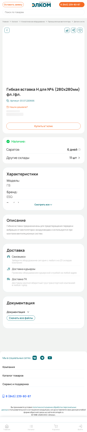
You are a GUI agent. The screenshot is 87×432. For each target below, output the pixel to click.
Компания (9, 367)
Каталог (15, 22)
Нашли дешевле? (17, 107)
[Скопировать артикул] (20, 100)
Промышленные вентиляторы (59, 22)
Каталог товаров (13, 375)
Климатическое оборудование (33, 22)
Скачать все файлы (21, 318)
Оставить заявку (13, 4)
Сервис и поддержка (16, 384)
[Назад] (6, 30)
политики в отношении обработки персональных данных (38, 408)
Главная (6, 22)
